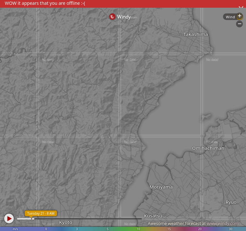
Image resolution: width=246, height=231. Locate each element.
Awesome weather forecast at (193, 223)
